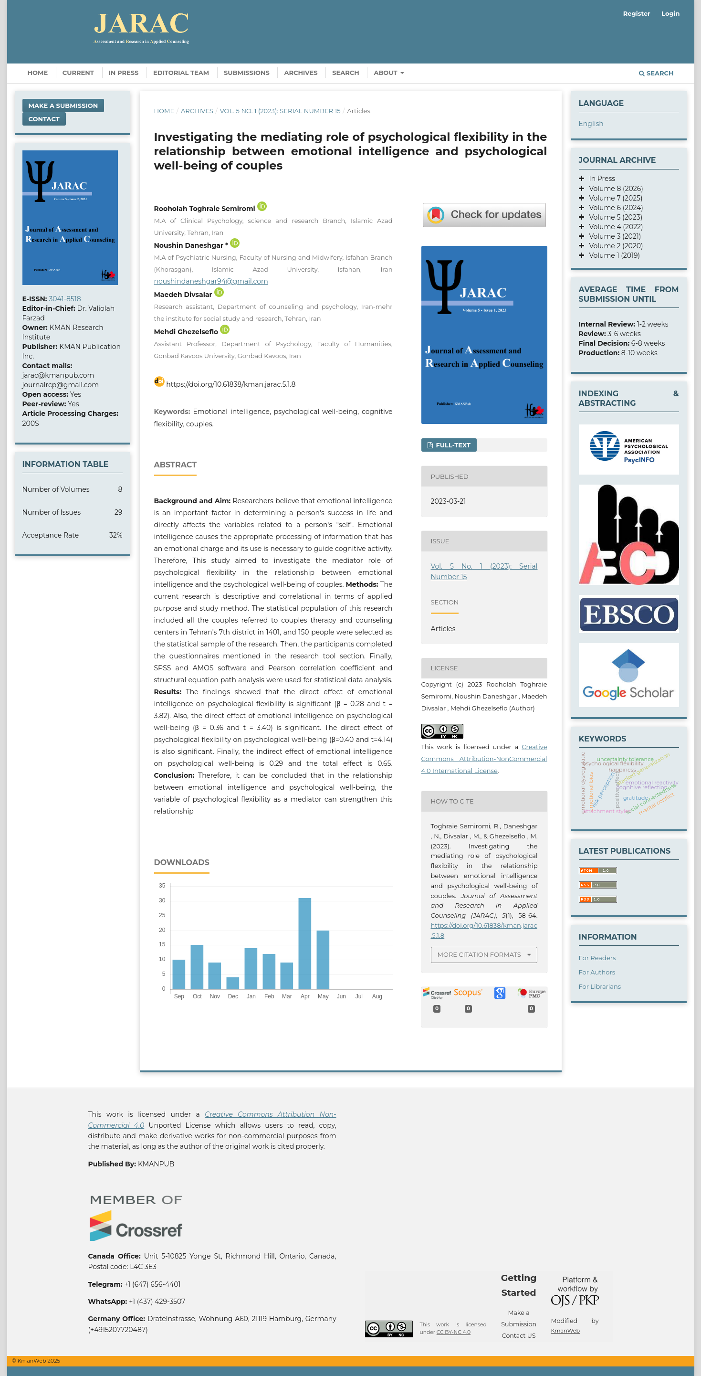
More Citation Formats (479, 954)
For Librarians (600, 986)
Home (38, 72)
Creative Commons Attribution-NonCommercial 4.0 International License (484, 758)
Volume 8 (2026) (613, 188)
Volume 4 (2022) (613, 226)
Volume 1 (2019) (612, 255)
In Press (124, 72)
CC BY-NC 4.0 (454, 1332)
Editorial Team (181, 72)
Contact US (519, 1335)
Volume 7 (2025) (613, 198)
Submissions (247, 72)
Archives (300, 72)
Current (78, 72)
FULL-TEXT (452, 445)
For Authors (597, 972)
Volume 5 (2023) (613, 217)
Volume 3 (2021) (612, 236)
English (591, 123)
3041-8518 (65, 299)
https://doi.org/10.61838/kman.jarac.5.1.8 (230, 384)
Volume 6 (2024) (613, 207)
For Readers (597, 958)
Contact (44, 119)
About (386, 72)
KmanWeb (565, 1330)
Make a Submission (63, 105)
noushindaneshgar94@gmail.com (211, 281)
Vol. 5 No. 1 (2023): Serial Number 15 (280, 111)
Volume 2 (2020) (613, 246)
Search (345, 72)
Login (670, 13)
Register (636, 13)
